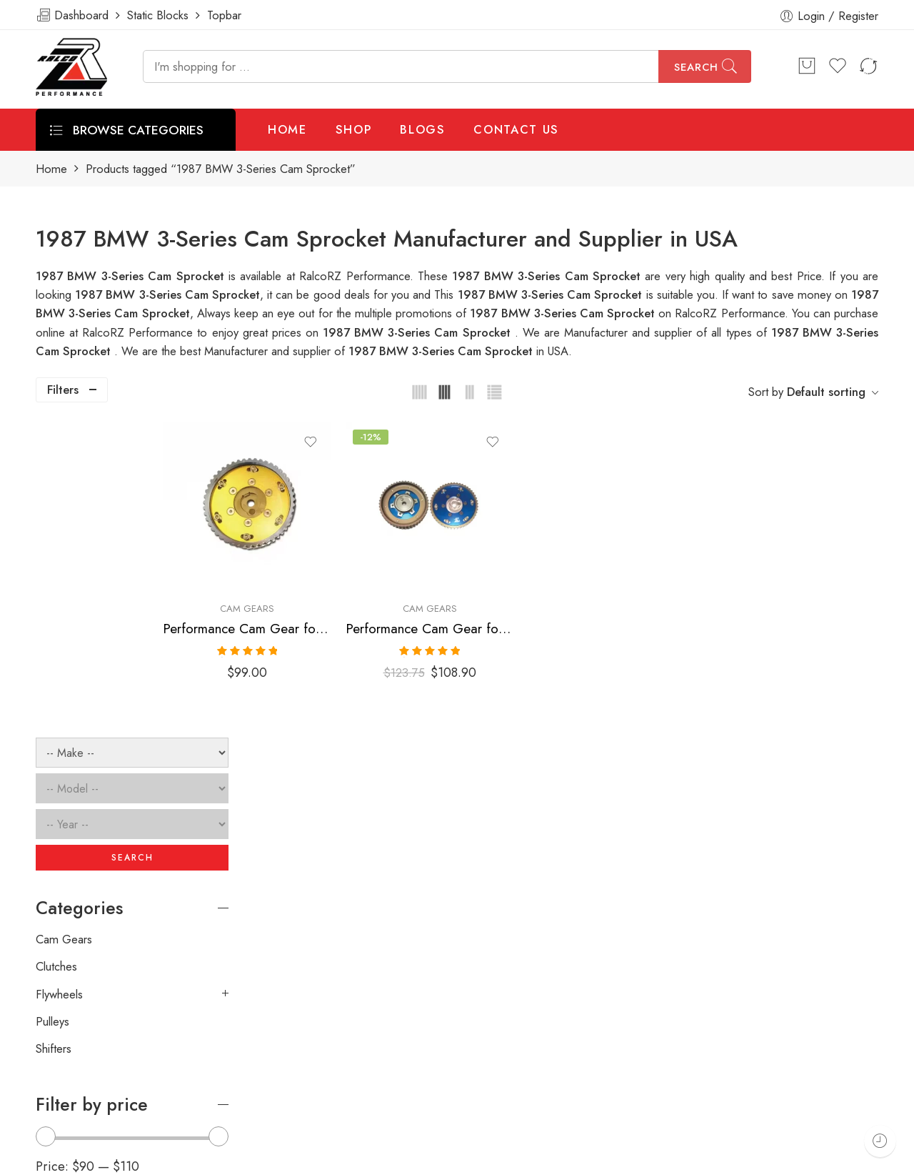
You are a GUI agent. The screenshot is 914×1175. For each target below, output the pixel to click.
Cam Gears (329, 585)
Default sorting (826, 391)
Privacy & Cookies (794, 1158)
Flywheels (59, 678)
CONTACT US (516, 129)
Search (696, 67)
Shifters (53, 733)
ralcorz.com (65, 1107)
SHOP (354, 129)
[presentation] (662, 958)
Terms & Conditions (682, 1158)
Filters (63, 389)
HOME (287, 129)
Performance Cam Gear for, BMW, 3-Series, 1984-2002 (329, 605)
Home (51, 169)
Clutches (56, 651)
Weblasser (111, 1158)
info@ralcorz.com (79, 1082)
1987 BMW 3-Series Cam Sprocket (552, 294)
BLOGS (422, 129)
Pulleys (52, 705)
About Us (883, 1158)
